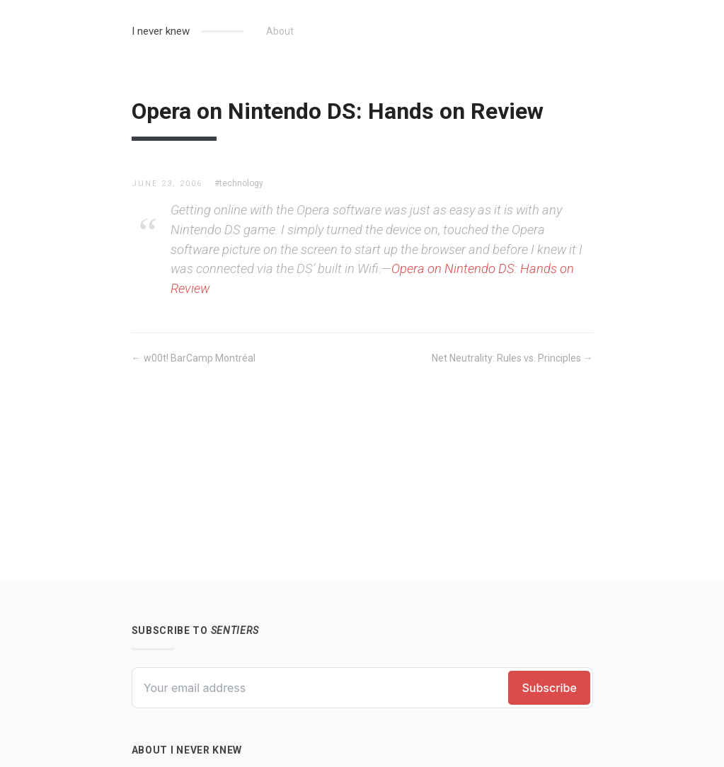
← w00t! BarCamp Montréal (193, 358)
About (280, 31)
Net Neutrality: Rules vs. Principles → (512, 358)
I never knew (161, 31)
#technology (238, 183)
